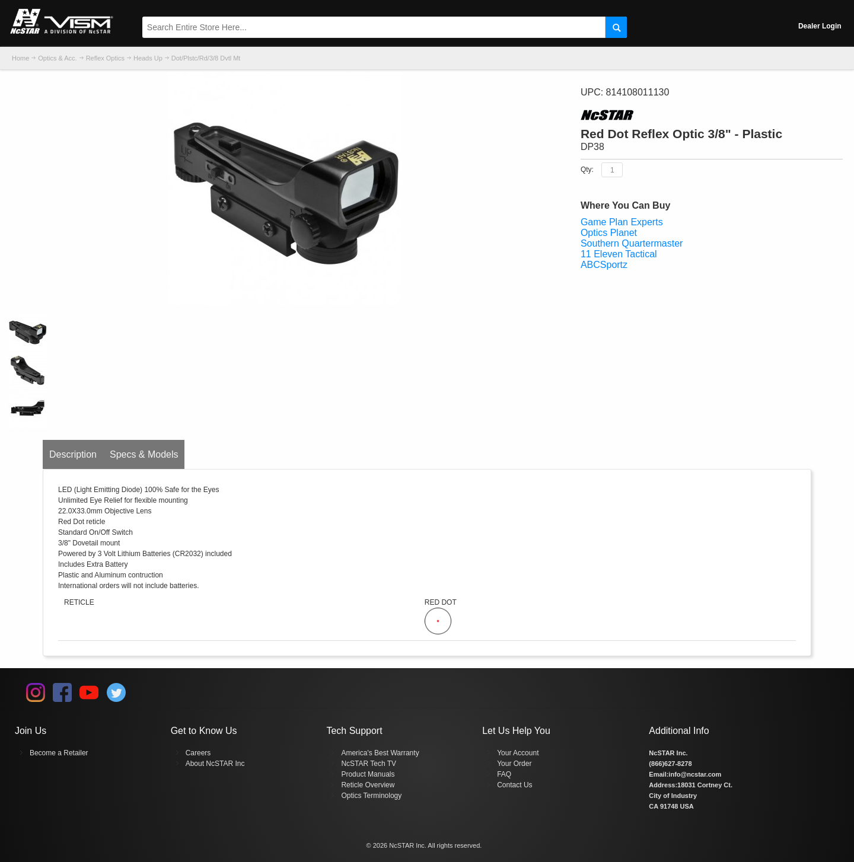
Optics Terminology (371, 795)
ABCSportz (604, 265)
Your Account (517, 753)
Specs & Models (144, 454)
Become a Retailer (59, 753)
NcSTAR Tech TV (368, 763)
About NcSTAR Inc (215, 763)
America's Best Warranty (380, 753)
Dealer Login (820, 26)
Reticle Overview (367, 785)
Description (73, 454)
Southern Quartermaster (632, 243)
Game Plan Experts (622, 222)
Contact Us (514, 785)
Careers (198, 753)
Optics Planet (609, 233)
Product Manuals (367, 774)
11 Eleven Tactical (619, 254)
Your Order (514, 763)
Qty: (587, 169)
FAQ (504, 774)
